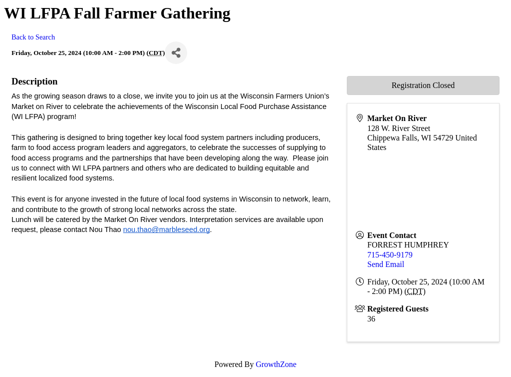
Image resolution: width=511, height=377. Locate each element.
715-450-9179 (390, 254)
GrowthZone (276, 364)
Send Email (385, 264)
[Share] (176, 53)
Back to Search (33, 37)
